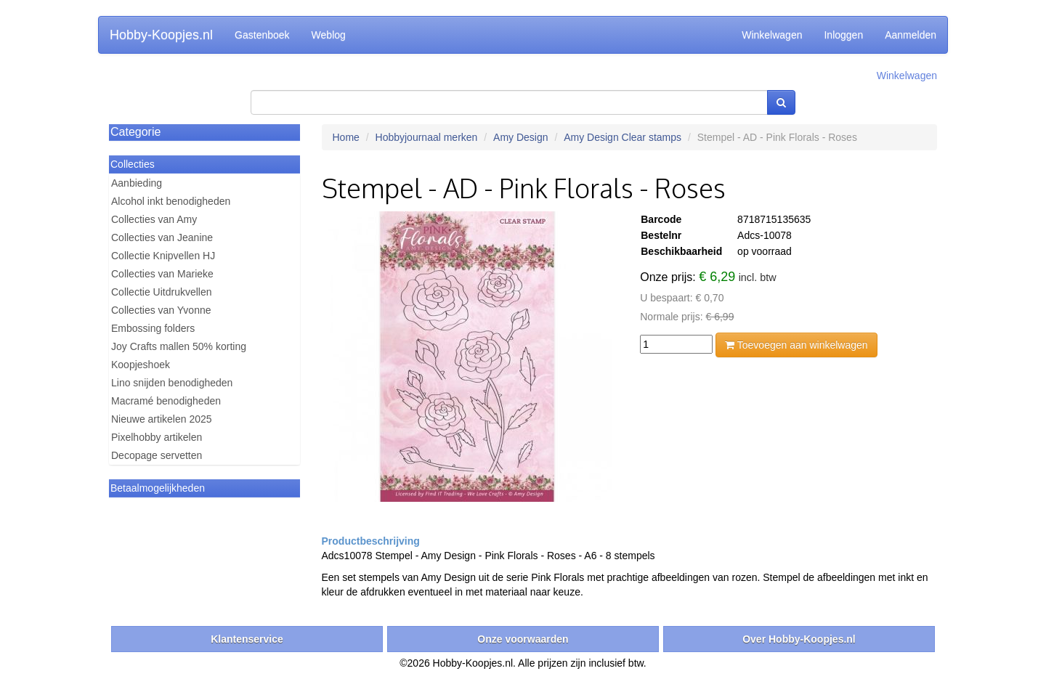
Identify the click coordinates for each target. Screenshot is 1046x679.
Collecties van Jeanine (162, 237)
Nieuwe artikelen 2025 (161, 419)
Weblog (329, 35)
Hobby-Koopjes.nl (161, 35)
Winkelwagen (772, 35)
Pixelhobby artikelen (156, 437)
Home (346, 137)
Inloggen (843, 35)
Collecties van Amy (154, 219)
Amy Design (520, 137)
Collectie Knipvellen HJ (163, 255)
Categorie (135, 132)
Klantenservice (247, 639)
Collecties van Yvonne (161, 310)
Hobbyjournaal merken (427, 137)
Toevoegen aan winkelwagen (796, 345)
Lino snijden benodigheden (171, 383)
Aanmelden (910, 35)
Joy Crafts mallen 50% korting (178, 346)
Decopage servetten (156, 455)
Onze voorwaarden (522, 639)
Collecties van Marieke (162, 274)
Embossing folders (153, 328)
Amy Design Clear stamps (622, 137)
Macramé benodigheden (166, 401)
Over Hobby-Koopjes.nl (799, 639)
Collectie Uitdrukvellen (161, 292)
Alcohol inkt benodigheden (170, 201)
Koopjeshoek (140, 364)
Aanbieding (136, 183)
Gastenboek (262, 35)
